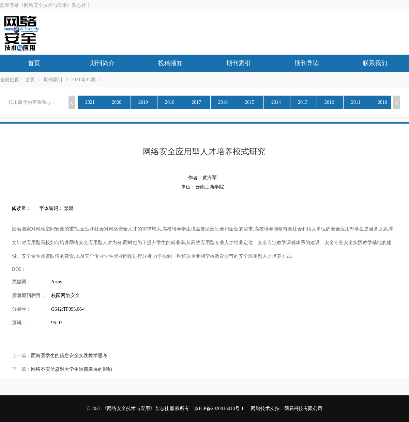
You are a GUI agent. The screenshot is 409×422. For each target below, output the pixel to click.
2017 (196, 102)
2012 (329, 102)
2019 (143, 102)
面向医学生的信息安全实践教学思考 (69, 355)
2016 (223, 102)
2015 (249, 102)
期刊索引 (238, 63)
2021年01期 (83, 79)
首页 (34, 63)
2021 (90, 102)
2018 (170, 102)
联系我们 (375, 63)
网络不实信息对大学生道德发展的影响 (71, 369)
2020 (116, 102)
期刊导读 (306, 63)
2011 (355, 102)
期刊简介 (102, 63)
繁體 (69, 208)
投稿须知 (170, 63)
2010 (382, 102)
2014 (276, 102)
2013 (302, 102)
